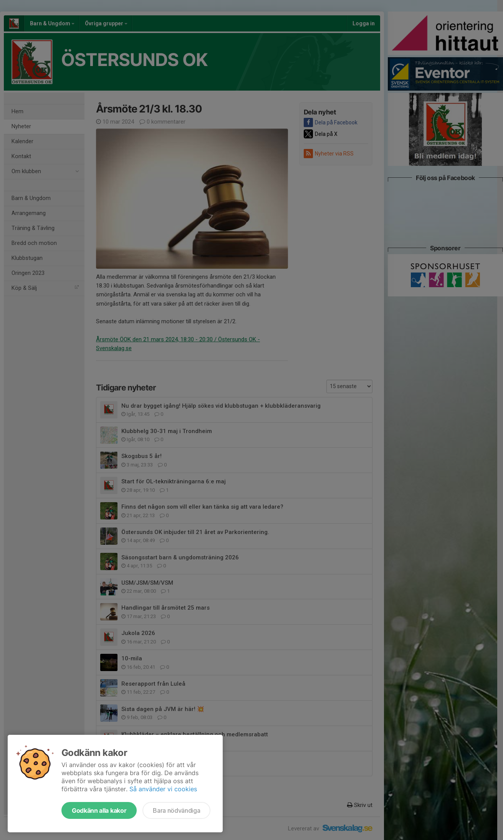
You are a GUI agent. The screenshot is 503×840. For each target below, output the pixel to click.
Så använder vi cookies (163, 789)
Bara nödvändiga (176, 810)
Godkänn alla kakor (99, 810)
